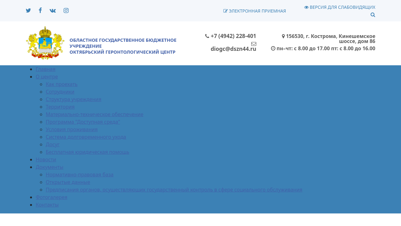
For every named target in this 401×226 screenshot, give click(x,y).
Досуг (53, 144)
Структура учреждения (73, 99)
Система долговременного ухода (86, 136)
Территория (60, 106)
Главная (45, 69)
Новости (46, 159)
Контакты (47, 204)
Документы (49, 167)
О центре (47, 76)
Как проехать (62, 84)
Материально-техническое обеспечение (94, 114)
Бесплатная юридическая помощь (87, 151)
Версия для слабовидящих (339, 7)
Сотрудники (60, 91)
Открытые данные (68, 182)
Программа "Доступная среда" (83, 121)
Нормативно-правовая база (79, 174)
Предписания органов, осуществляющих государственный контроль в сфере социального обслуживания (174, 189)
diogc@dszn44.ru (233, 46)
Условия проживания (72, 129)
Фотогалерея (51, 197)
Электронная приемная (254, 11)
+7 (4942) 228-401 (230, 36)
